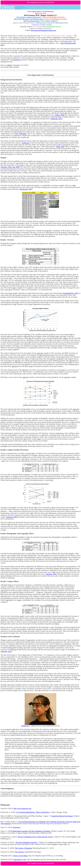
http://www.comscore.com (22, 808)
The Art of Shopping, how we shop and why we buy (35, 837)
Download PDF (48, 2)
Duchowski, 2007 (26, 189)
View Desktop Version (34, 2)
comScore (25, 143)
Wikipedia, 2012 (56, 119)
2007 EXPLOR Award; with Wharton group (29, 19)
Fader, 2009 (60, 146)
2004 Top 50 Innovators (31, 21)
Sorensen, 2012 (6, 651)
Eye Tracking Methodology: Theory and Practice (32, 812)
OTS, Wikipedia (20, 133)
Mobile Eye (25, 726)
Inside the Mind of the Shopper (62, 816)
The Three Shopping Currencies (26, 842)
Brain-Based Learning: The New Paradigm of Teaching (31, 831)
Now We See (19, 852)
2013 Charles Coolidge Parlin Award (28, 17)
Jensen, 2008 (59, 115)
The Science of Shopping (23, 848)
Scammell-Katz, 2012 (70, 293)
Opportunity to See (19, 859)
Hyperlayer (17, 60)
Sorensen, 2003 (6, 167)
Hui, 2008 (15, 167)
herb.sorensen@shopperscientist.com (43, 30)
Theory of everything (20, 856)
